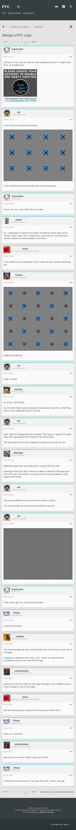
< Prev (5, 42)
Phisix (16, 612)
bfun (25, 248)
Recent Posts (28, 13)
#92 (71, 524)
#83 (71, 204)
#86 (71, 282)
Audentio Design (46, 812)
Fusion (18, 275)
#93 (71, 597)
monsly (18, 389)
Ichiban (20, 636)
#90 (71, 460)
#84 (71, 227)
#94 (71, 620)
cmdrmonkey (22, 670)
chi (18, 112)
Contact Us (56, 824)
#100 (71, 775)
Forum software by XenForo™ (38, 810)
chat (4, 13)
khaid (19, 219)
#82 (71, 120)
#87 (71, 373)
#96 (71, 678)
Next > (34, 42)
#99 (71, 752)
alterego (18, 452)
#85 (71, 256)
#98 (71, 728)
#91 (71, 495)
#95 (71, 644)
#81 (71, 57)
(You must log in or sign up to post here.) (57, 792)
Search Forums (14, 13)
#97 (71, 705)
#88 (71, 397)
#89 (71, 429)
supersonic (17, 49)
